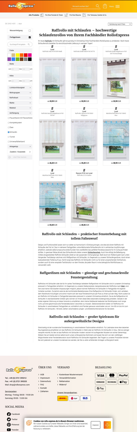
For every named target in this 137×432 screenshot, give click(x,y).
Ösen (10, 127)
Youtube (13, 429)
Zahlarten (44, 391)
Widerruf (62, 385)
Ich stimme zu (107, 425)
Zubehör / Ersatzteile (17, 152)
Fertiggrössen (15, 37)
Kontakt (43, 388)
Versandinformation (67, 378)
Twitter (12, 419)
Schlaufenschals (94, 252)
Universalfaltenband (16, 141)
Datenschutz (45, 381)
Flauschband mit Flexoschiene (19, 118)
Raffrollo (48, 41)
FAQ (42, 385)
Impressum (45, 378)
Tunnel (11, 137)
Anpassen (95, 425)
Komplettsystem (14, 122)
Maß (123, 286)
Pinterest (13, 425)
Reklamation (64, 381)
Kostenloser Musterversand (70, 374)
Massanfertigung (16, 30)
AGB (42, 374)
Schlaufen (12, 132)
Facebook (13, 414)
